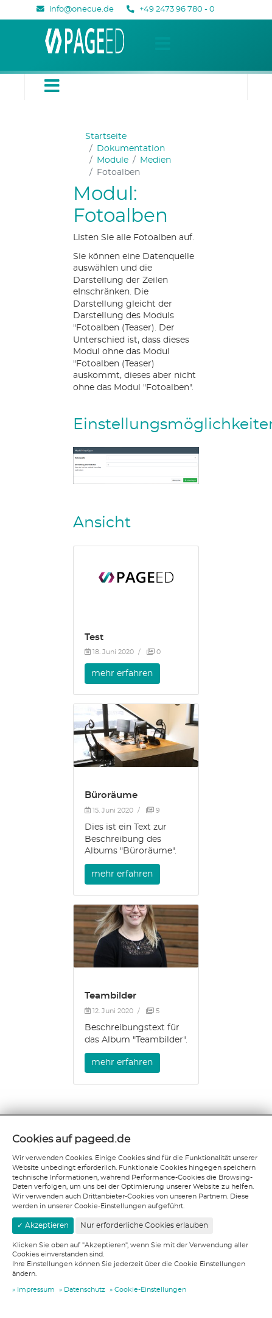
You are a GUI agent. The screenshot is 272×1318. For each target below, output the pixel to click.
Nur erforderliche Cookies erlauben (144, 1225)
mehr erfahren (122, 673)
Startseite (106, 136)
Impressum (36, 1289)
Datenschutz (84, 1289)
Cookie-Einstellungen (150, 1289)
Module (112, 160)
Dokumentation (131, 148)
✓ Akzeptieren (43, 1225)
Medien (155, 160)
